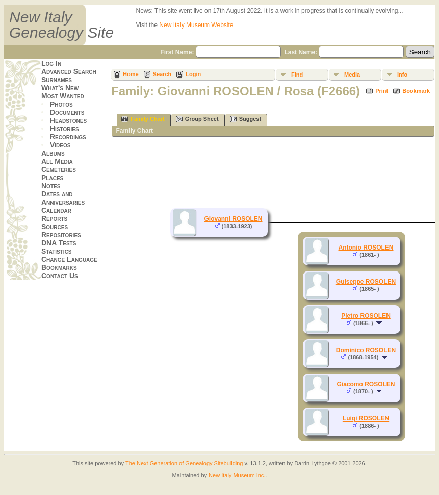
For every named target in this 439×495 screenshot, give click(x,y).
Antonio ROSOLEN (366, 247)
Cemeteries (58, 169)
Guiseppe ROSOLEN (366, 281)
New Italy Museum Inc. (237, 475)
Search (162, 74)
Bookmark (416, 91)
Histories (64, 129)
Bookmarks (59, 267)
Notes (50, 186)
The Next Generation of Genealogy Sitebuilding (184, 463)
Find (297, 74)
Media (352, 74)
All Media (57, 161)
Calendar (56, 210)
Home (131, 74)
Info (402, 74)
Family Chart (143, 119)
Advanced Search (68, 71)
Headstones (68, 120)
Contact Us (59, 275)
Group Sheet (197, 119)
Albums (53, 153)
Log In (51, 63)
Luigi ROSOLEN (366, 418)
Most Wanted (62, 96)
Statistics (56, 251)
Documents (67, 112)
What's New (60, 88)
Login (193, 74)
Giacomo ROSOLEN (366, 384)
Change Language (69, 259)
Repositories (61, 235)
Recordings (68, 137)
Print (381, 91)
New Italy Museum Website (196, 25)
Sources (54, 226)
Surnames (56, 80)
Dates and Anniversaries (63, 198)
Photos (61, 104)
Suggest (245, 119)
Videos (60, 145)
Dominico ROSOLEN (366, 350)
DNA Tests (58, 243)
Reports (54, 218)
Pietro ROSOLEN (366, 315)
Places (52, 178)
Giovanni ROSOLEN (233, 218)
